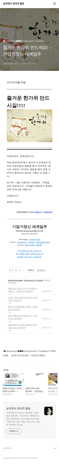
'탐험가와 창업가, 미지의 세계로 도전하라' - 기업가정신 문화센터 (22, 289)
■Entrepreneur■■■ (15, 280)
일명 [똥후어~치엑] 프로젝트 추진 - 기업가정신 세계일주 (22, 326)
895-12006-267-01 (34, 253)
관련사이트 (7, 448)
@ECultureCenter (43, 242)
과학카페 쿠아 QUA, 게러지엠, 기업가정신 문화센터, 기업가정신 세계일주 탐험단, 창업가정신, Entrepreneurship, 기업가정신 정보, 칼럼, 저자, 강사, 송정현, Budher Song (23, 419)
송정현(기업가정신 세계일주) (29, 256)
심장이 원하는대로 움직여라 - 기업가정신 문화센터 (22, 298)
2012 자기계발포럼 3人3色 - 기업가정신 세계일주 (23, 308)
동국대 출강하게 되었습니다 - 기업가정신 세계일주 (22, 317)
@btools (31, 242)
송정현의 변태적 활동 (13, 3)
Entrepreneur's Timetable (33, 280)
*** (18, 251)
